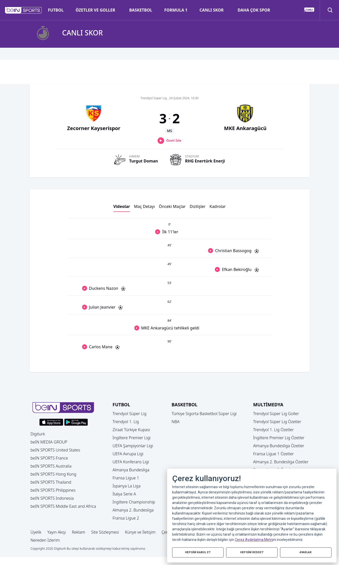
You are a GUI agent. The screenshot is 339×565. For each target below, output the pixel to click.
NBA (176, 421)
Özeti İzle (173, 140)
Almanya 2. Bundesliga (133, 510)
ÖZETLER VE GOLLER (95, 10)
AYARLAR (306, 552)
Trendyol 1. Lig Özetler (273, 429)
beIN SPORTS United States (55, 450)
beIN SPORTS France (49, 458)
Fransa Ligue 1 (126, 478)
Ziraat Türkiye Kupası (131, 429)
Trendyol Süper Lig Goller (276, 413)
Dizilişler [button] (198, 206)
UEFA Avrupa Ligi (128, 454)
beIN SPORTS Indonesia (52, 498)
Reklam (78, 532)
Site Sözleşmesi (105, 532)
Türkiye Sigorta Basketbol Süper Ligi (204, 413)
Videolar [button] (121, 206)
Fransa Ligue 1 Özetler (273, 454)
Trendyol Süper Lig (130, 413)
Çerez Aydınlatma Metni (254, 539)
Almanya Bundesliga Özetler (278, 445)
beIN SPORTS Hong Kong (54, 474)
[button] (23, 10)
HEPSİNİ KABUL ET (198, 552)
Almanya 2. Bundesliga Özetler (281, 462)
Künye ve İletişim (140, 532)
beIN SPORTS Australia (51, 466)
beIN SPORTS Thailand (51, 482)
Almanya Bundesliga (131, 470)
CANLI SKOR (211, 10)
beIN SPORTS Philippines (53, 490)
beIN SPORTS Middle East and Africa (63, 506)
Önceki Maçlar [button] (172, 206)
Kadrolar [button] (218, 206)
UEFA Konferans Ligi (131, 462)
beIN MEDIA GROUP (49, 442)
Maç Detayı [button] (144, 206)
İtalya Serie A (124, 494)
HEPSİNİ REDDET (251, 552)
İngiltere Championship (134, 502)
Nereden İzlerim (45, 540)
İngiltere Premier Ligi (132, 437)
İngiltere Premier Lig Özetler (279, 437)
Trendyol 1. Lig (126, 421)
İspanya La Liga (127, 486)
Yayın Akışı (56, 532)
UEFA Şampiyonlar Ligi (133, 445)
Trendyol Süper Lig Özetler (277, 421)
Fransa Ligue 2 (126, 518)
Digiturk (38, 434)
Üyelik (36, 532)
